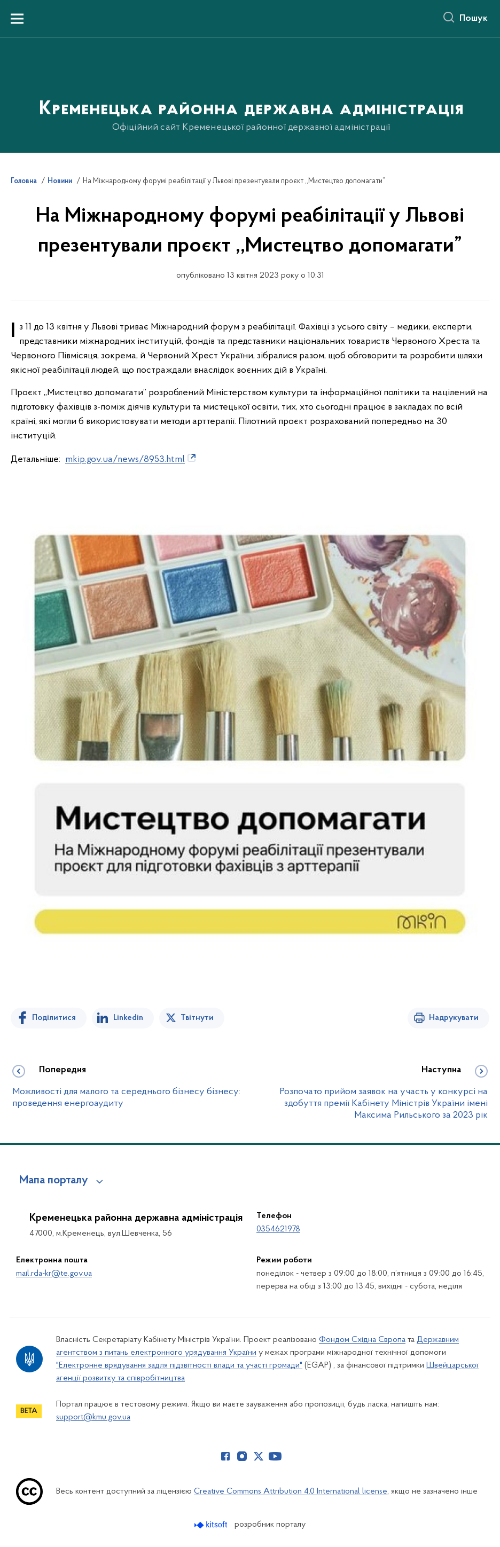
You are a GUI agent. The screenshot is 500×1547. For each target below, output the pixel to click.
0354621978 (278, 1229)
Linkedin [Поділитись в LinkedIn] (128, 1018)
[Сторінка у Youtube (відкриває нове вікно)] (275, 1456)
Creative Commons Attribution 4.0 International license (290, 1491)
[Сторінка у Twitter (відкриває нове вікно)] (258, 1456)
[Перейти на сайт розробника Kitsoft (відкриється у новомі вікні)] (211, 1525)
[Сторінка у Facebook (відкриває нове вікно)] (225, 1456)
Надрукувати (454, 1018)
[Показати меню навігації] (17, 19)
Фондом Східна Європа (362, 1340)
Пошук (473, 18)
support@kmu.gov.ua (93, 1417)
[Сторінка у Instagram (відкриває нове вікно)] (242, 1456)
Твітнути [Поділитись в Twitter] (197, 1018)
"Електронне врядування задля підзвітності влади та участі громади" (179, 1365)
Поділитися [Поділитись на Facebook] (54, 1018)
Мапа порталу (53, 1181)
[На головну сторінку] (250, 94)
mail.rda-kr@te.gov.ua (54, 1273)
